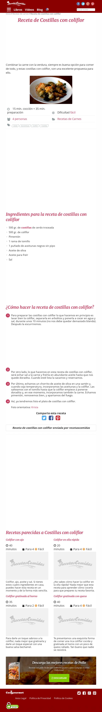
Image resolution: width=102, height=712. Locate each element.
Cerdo (15, 126)
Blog (40, 10)
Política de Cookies (63, 698)
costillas (26, 227)
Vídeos (29, 10)
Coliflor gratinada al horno (21, 596)
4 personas (19, 119)
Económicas (25, 126)
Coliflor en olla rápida (66, 539)
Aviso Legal (21, 698)
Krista (34, 407)
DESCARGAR (59, 678)
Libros (18, 10)
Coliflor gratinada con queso (70, 596)
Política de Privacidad (40, 698)
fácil (72, 112)
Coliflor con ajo (15, 539)
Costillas (44, 126)
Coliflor (35, 126)
